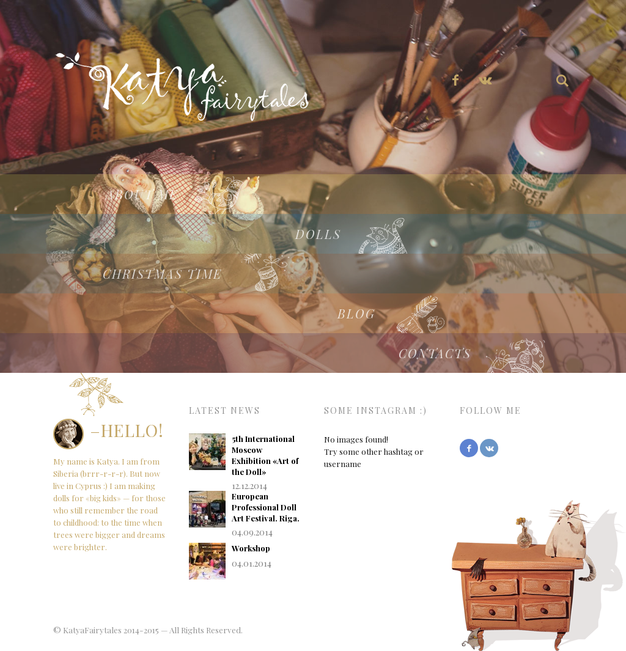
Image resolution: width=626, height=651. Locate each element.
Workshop (251, 548)
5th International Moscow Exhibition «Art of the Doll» (265, 455)
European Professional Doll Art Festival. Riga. (266, 507)
